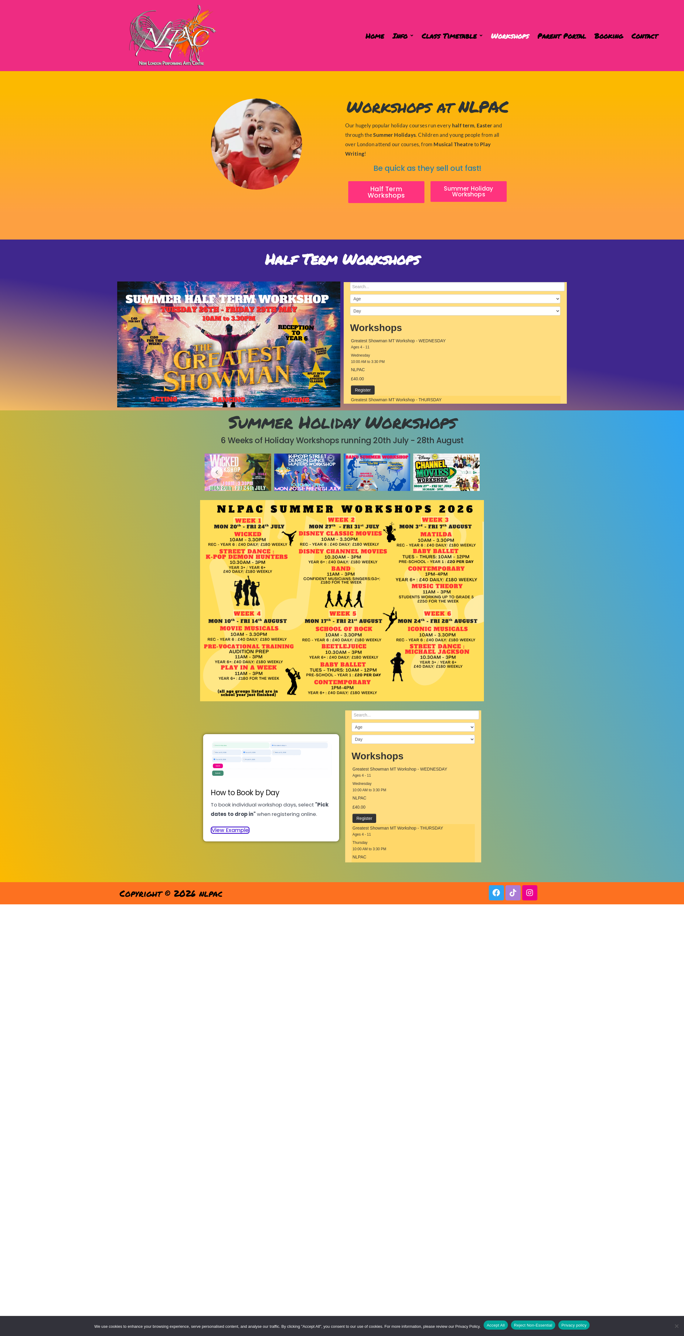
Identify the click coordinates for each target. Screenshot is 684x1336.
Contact (644, 36)
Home (375, 36)
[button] (403, 36)
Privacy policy (574, 1325)
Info (403, 36)
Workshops (510, 36)
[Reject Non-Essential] (676, 1326)
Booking (608, 36)
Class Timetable (452, 36)
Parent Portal (561, 36)
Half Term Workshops (342, 259)
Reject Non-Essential (533, 1325)
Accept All (496, 1325)
